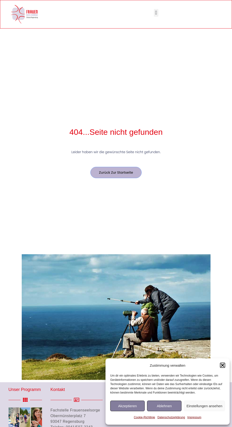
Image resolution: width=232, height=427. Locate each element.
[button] (222, 365)
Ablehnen (164, 406)
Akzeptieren (127, 406)
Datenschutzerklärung (171, 417)
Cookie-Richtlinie (144, 417)
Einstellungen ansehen (204, 406)
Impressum (194, 417)
